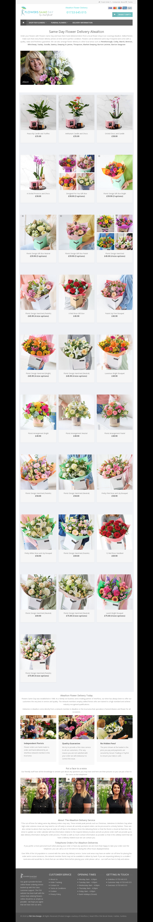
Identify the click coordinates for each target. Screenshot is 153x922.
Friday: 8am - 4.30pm (87, 891)
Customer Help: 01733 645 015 (120, 882)
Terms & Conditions (58, 888)
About (123, 2)
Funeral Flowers (58, 22)
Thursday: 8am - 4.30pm (88, 888)
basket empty (125, 14)
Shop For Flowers (37, 22)
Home (23, 23)
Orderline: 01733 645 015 (117, 879)
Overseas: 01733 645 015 (117, 885)
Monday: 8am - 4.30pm (88, 879)
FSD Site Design (35, 916)
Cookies (53, 891)
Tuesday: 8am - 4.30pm (88, 882)
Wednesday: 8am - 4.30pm (89, 885)
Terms (130, 2)
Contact (115, 2)
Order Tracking (56, 882)
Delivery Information (82, 22)
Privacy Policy (55, 894)
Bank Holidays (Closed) (88, 894)
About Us (54, 879)
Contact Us (54, 885)
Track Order (105, 2)
